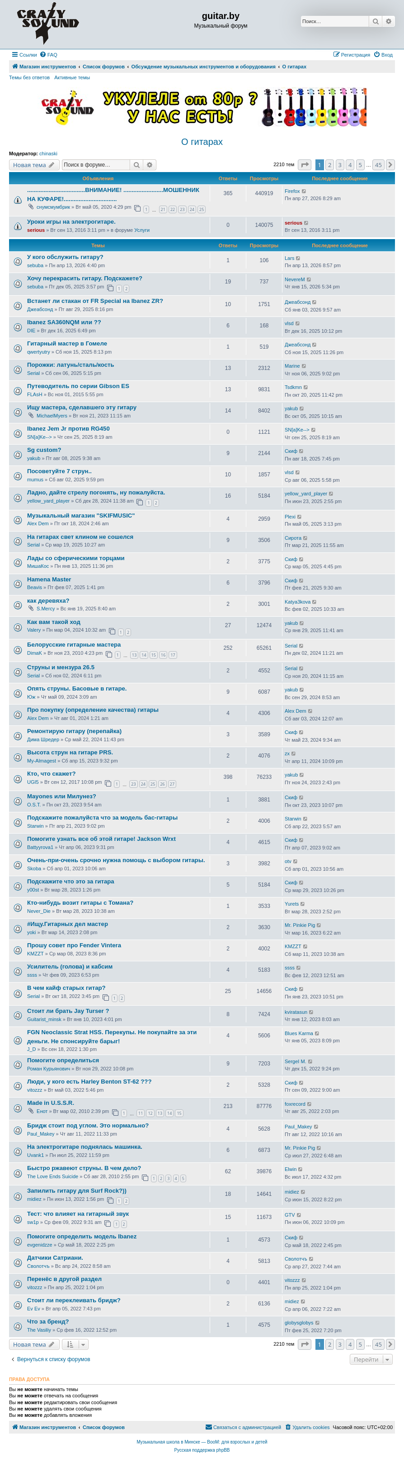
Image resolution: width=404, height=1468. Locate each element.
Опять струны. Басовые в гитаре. (77, 688)
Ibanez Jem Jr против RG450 (68, 428)
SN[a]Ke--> (39, 437)
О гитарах (202, 142)
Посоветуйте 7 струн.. (59, 471)
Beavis (34, 587)
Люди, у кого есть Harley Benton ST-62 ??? (89, 1081)
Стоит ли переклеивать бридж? (74, 1300)
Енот (42, 1111)
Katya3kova (297, 601)
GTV (290, 1215)
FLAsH (34, 394)
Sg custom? (44, 449)
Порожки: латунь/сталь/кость (70, 364)
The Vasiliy (39, 1330)
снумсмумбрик (53, 207)
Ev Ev (33, 1308)
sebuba (35, 265)
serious (36, 230)
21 (163, 209)
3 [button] (340, 165)
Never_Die (39, 911)
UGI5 (33, 782)
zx (287, 753)
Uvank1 (35, 1155)
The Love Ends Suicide (52, 1176)
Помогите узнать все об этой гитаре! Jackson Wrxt (101, 838)
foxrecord (295, 1104)
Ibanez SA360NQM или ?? (64, 322)
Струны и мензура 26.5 (60, 667)
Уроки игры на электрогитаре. (71, 221)
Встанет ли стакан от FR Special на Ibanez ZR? (95, 300)
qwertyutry (38, 352)
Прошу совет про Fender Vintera (74, 945)
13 (134, 655)
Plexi (290, 516)
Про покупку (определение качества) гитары (93, 709)
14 (143, 655)
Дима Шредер (43, 739)
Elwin (290, 1169)
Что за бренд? (48, 1321)
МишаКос (38, 566)
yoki (31, 932)
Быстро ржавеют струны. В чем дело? (84, 1168)
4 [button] (350, 165)
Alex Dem (38, 523)
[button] (304, 164)
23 (182, 209)
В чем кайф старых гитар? (66, 987)
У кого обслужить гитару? (65, 257)
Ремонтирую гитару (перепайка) (74, 731)
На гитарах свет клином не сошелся (80, 536)
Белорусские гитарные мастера (74, 644)
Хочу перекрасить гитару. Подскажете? (84, 278)
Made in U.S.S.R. (50, 1102)
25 (201, 209)
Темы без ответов (29, 77)
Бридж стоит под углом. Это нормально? (88, 1125)
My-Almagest (41, 760)
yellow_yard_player (48, 501)
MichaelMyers (52, 415)
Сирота (293, 538)
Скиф (291, 451)
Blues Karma (299, 1033)
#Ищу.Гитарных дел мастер (67, 924)
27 (172, 784)
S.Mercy (46, 608)
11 (140, 1113)
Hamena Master (49, 579)
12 (150, 1113)
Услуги (142, 230)
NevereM (295, 279)
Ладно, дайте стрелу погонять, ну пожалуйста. (96, 492)
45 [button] (378, 165)
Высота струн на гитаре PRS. (70, 752)
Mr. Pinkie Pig (300, 925)
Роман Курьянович (48, 1068)
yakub (291, 408)
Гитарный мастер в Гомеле (67, 343)
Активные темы (72, 77)
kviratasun (296, 1012)
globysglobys (299, 1322)
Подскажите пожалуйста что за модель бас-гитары (102, 817)
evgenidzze (39, 1244)
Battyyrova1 (40, 847)
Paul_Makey (41, 1134)
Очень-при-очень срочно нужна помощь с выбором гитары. (116, 860)
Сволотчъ (38, 1266)
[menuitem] (48, 54)
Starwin (35, 826)
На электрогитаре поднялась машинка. (84, 1146)
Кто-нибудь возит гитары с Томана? (80, 902)
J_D (31, 1049)
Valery (34, 630)
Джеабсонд (40, 309)
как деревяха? (48, 600)
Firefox (292, 191)
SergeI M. (295, 1061)
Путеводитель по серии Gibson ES (78, 386)
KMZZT (35, 953)
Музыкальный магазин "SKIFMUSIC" (81, 515)
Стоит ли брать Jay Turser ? (68, 1010)
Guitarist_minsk (44, 1019)
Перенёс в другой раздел (64, 1279)
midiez (34, 1199)
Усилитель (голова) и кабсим (70, 966)
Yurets (292, 904)
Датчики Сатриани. (55, 1257)
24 (192, 209)
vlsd (289, 323)
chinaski (48, 153)
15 (153, 655)
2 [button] (329, 165)
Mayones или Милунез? (61, 796)
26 (162, 784)
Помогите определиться (63, 1060)
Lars (289, 258)
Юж (31, 697)
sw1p (33, 1222)
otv (288, 861)
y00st (33, 889)
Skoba (34, 868)
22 (172, 209)
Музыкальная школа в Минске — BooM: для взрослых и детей (201, 1441)
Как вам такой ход (53, 622)
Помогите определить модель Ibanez (81, 1236)
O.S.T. (34, 804)
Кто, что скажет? (51, 773)
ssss (32, 975)
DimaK (34, 653)
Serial (33, 373)
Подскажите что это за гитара (70, 881)
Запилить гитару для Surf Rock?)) (77, 1190)
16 (163, 655)
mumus (35, 479)
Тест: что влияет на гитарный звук (78, 1213)
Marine (292, 366)
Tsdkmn (293, 387)
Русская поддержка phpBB (202, 1450)
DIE (31, 330)
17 (172, 655)
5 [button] (360, 165)
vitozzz (34, 1090)
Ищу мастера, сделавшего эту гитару (81, 407)
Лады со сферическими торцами (76, 558)
